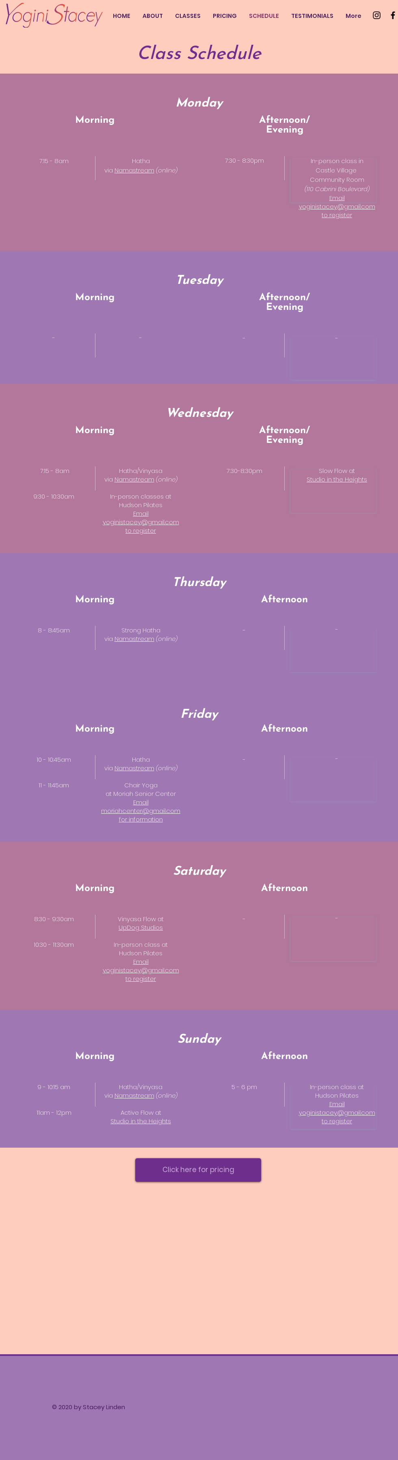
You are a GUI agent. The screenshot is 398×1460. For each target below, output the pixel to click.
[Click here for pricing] (198, 1170)
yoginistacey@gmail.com (337, 206)
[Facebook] (393, 15)
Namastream (134, 170)
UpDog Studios (141, 927)
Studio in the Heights (140, 1121)
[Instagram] (377, 15)
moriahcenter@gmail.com (140, 810)
